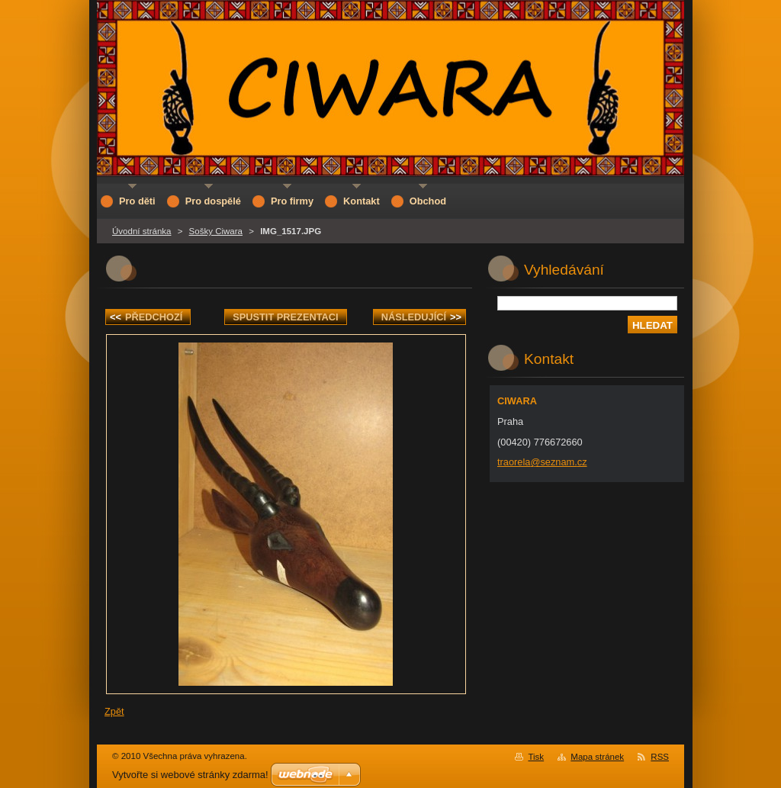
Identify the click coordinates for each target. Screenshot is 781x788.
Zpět (114, 711)
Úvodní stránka (141, 231)
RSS (660, 756)
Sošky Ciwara (216, 231)
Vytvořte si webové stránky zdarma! (190, 774)
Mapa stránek (597, 756)
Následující (421, 317)
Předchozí (146, 317)
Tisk (536, 756)
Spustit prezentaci (285, 317)
